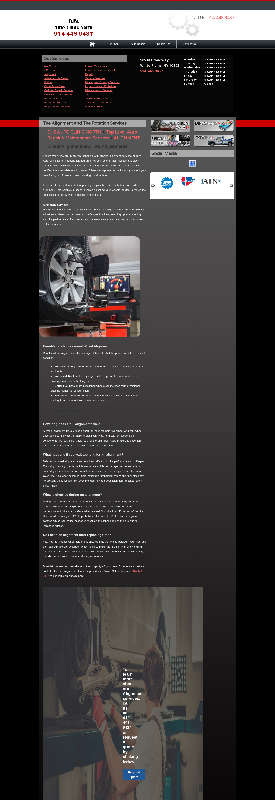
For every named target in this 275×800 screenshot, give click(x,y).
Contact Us (189, 43)
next (231, 186)
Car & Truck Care (54, 86)
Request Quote (134, 774)
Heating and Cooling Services (102, 82)
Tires (88, 94)
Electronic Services (55, 102)
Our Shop (113, 43)
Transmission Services (98, 102)
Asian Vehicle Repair (56, 78)
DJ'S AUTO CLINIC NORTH (74, 132)
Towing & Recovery (96, 98)
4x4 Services (51, 66)
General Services (95, 78)
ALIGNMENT (127, 138)
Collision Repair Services (59, 90)
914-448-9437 (220, 17)
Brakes (48, 82)
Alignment (50, 74)
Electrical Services (55, 98)
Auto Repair (138, 43)
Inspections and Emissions (100, 86)
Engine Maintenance (97, 66)
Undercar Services (96, 106)
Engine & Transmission (57, 106)
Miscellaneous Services (99, 90)
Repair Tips (163, 43)
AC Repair (50, 70)
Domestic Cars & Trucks (58, 94)
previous (153, 186)
